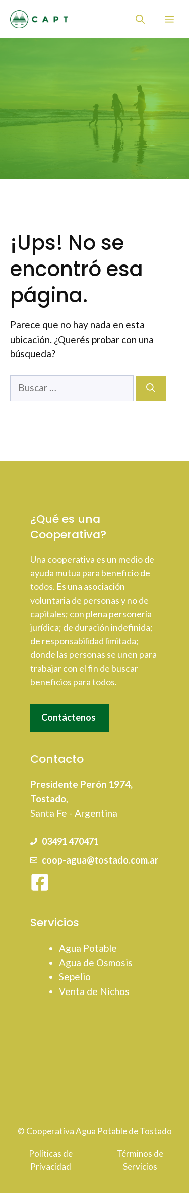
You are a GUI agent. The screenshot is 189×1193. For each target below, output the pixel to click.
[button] (140, 19)
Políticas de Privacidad (51, 1160)
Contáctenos (68, 717)
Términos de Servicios (139, 1160)
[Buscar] (151, 388)
